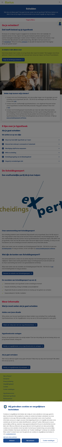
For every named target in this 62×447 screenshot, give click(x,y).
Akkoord (11, 442)
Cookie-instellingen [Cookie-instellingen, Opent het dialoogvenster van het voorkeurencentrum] (49, 442)
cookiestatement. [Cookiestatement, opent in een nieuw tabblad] (11, 435)
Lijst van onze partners (10, 438)
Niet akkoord (30, 442)
